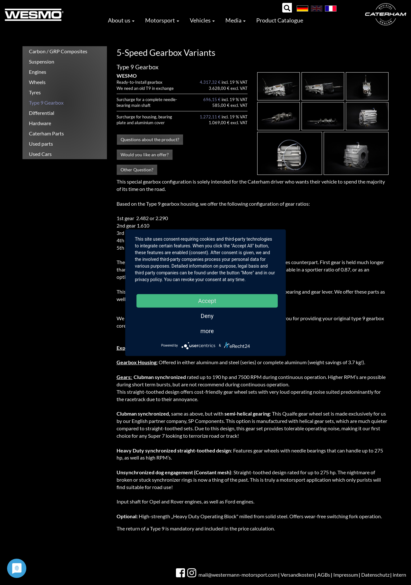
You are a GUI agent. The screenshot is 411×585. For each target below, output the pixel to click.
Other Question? (136, 169)
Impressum (345, 575)
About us (121, 20)
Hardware (40, 123)
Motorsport (162, 20)
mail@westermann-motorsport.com (237, 575)
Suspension (41, 61)
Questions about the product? (150, 139)
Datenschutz (375, 575)
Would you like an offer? (144, 154)
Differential (41, 113)
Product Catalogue (279, 20)
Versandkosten (297, 575)
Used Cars (40, 154)
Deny (207, 315)
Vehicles (202, 20)
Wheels (37, 82)
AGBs (323, 575)
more (207, 330)
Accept (207, 300)
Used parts (41, 144)
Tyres (35, 92)
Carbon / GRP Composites (58, 51)
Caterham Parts (46, 133)
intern (399, 575)
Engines (37, 72)
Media (235, 20)
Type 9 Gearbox (46, 102)
